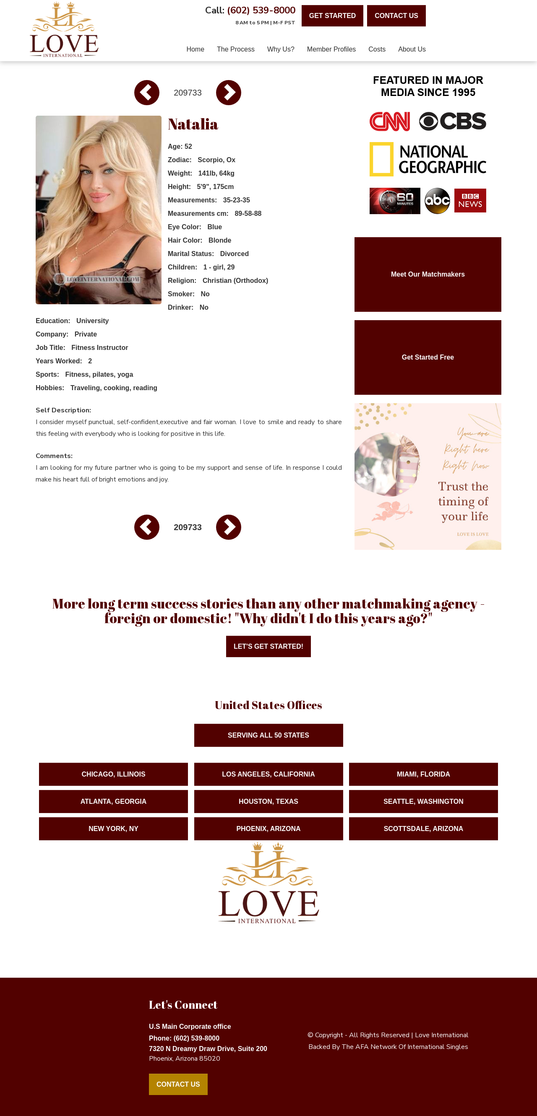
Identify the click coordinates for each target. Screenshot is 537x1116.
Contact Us (178, 1084)
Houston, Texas (268, 808)
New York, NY (113, 835)
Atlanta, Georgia (114, 808)
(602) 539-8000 (261, 10)
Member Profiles (331, 49)
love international (442, 1035)
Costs (377, 49)
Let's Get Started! (268, 646)
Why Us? (281, 49)
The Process (236, 49)
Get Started (332, 15)
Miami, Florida (423, 781)
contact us (396, 15)
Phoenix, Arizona (268, 835)
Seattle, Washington (423, 808)
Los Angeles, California (268, 781)
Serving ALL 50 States (268, 742)
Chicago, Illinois (114, 781)
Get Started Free (428, 357)
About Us (412, 49)
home (195, 49)
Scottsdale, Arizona (424, 835)
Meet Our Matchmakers (428, 274)
